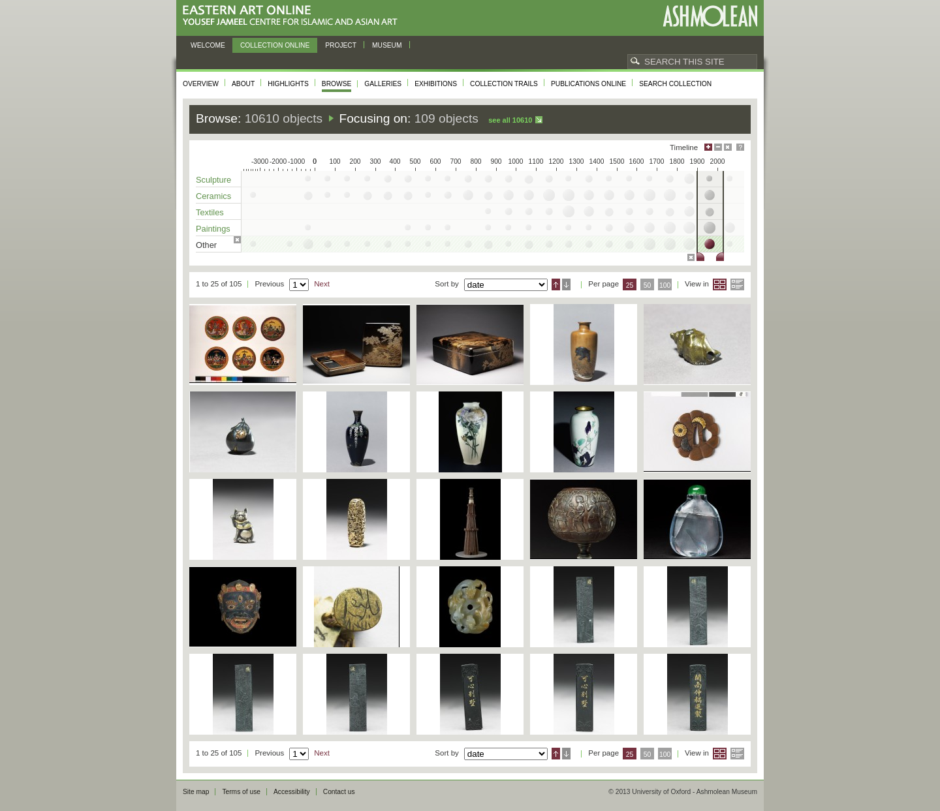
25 (630, 285)
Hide (728, 147)
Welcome (208, 45)
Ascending (556, 284)
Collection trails (504, 83)
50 (647, 285)
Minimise (718, 147)
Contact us (339, 791)
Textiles (210, 212)
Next (322, 284)
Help (740, 147)
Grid (720, 284)
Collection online (274, 45)
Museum (387, 45)
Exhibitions (436, 83)
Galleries (382, 83)
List (737, 284)
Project (340, 45)
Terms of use (241, 791)
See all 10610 (510, 120)
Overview (201, 83)
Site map (196, 791)
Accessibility (292, 791)
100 (664, 285)
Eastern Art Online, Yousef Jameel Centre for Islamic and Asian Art (293, 16)
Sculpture (213, 180)
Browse (337, 83)
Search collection (675, 83)
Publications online (588, 83)
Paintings (213, 229)
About (243, 83)
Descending (566, 284)
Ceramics (213, 196)
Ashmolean (710, 16)
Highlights (288, 83)
